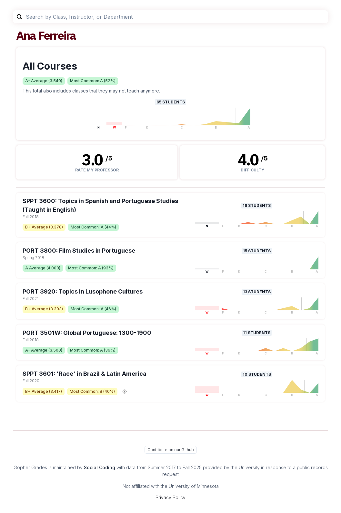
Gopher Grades (30, 467)
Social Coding (99, 467)
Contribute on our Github (170, 449)
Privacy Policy (170, 497)
